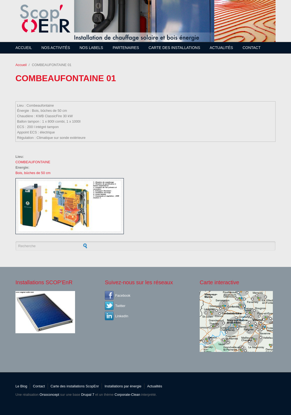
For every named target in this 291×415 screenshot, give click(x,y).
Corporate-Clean (127, 395)
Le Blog (21, 386)
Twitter (120, 306)
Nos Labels (91, 47)
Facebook (122, 295)
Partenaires (126, 47)
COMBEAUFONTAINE (32, 162)
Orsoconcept (49, 395)
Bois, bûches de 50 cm (32, 173)
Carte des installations (174, 47)
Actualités (221, 47)
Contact (252, 47)
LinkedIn (121, 316)
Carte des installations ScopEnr (75, 386)
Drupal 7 (87, 395)
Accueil (23, 47)
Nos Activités (55, 47)
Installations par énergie (123, 386)
